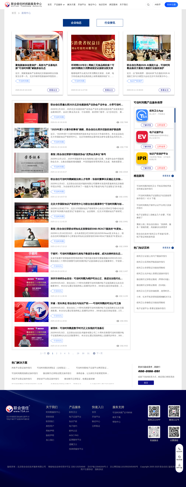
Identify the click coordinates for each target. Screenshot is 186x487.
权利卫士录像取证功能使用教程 (151, 302)
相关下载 (116, 417)
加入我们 (50, 440)
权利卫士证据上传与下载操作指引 (152, 256)
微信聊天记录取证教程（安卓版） (152, 285)
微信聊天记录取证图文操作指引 (57, 373)
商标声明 (50, 430)
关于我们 (124, 4)
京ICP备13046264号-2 (97, 467)
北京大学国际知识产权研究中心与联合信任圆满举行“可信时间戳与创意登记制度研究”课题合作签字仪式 (87, 204)
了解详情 (147, 125)
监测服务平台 (75, 439)
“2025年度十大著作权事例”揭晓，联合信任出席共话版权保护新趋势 (86, 129)
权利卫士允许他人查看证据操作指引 (153, 273)
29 (78, 353)
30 (83, 353)
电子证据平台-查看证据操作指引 (151, 308)
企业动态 (76, 22)
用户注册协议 (87, 469)
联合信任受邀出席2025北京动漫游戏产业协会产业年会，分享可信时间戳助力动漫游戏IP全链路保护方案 (87, 104)
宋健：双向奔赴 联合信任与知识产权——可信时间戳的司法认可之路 (86, 303)
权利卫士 (73, 412)
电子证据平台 (75, 417)
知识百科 (103, 4)
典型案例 (113, 4)
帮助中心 (116, 422)
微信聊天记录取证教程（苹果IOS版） (154, 279)
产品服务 (58, 4)
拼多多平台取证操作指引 (48, 379)
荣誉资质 (50, 417)
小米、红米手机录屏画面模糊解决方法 (154, 297)
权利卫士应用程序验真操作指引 (151, 262)
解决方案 (71, 4)
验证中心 (92, 4)
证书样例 (122, 412)
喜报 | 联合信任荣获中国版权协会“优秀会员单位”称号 (78, 154)
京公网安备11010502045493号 (124, 467)
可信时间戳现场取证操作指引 (25, 373)
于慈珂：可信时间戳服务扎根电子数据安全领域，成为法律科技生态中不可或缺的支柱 (87, 253)
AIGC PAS (73, 435)
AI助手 (158, 4)
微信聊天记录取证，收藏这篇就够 (79, 379)
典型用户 (50, 426)
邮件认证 (73, 430)
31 (88, 353)
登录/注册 (171, 4)
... (73, 353)
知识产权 (73, 421)
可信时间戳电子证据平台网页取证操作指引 (93, 368)
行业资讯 (110, 22)
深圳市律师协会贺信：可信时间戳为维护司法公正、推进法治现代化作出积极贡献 (87, 278)
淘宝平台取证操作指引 (22, 379)
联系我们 (50, 421)
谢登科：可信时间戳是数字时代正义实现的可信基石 (77, 328)
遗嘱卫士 (73, 444)
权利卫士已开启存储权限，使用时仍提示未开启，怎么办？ (154, 291)
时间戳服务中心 (53, 412)
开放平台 (82, 4)
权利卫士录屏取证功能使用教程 (151, 268)
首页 (50, 4)
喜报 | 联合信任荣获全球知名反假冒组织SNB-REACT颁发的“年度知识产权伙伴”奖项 (87, 229)
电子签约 (73, 426)
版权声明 (50, 435)
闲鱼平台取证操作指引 (22, 368)
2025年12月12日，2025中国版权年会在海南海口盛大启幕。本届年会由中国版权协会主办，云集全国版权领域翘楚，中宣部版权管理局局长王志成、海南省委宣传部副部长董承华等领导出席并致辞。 (87, 160)
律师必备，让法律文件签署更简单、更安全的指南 (93, 373)
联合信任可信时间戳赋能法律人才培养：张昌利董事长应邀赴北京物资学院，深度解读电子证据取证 (87, 179)
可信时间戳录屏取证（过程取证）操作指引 (54, 368)
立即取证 (96, 426)
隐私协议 (99, 469)
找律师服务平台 (76, 449)
